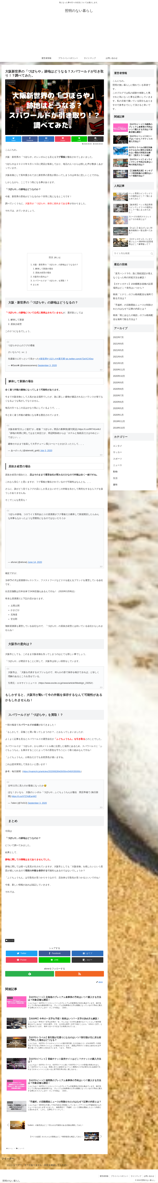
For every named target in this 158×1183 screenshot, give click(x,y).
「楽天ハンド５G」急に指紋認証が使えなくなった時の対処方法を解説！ (133, 275)
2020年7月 (118, 395)
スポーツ (117, 459)
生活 (115, 478)
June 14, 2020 (35, 562)
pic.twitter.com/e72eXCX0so (79, 359)
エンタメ (117, 446)
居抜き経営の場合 (43, 272)
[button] (152, 254)
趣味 (115, 484)
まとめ (36, 284)
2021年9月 (118, 343)
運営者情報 (104, 1176)
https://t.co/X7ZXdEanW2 (24, 796)
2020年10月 (119, 376)
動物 (115, 471)
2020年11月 (119, 369)
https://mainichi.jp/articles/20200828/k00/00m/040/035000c (52, 771)
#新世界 (43, 359)
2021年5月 (118, 350)
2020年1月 (118, 415)
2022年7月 (118, 337)
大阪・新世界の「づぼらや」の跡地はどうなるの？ (55, 264)
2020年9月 (118, 382)
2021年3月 (118, 363)
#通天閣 (61, 359)
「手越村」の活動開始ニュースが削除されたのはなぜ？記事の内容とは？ (133, 307)
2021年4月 (118, 356)
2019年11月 (119, 421)
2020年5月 (118, 408)
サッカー (117, 452)
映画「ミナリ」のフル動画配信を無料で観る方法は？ (133, 296)
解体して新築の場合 (44, 269)
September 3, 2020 (47, 365)
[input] (133, 253)
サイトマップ (136, 1176)
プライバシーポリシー (119, 1176)
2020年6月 (118, 402)
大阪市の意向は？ (41, 277)
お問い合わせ (149, 1176)
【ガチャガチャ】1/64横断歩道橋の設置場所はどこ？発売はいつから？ (133, 286)
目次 (51, 257)
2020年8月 (118, 389)
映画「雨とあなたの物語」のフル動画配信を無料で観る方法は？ (133, 317)
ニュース (10, 940)
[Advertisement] (79, 36)
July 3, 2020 (46, 450)
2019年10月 (119, 428)
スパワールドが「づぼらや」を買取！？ (50, 280)
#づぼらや (52, 359)
